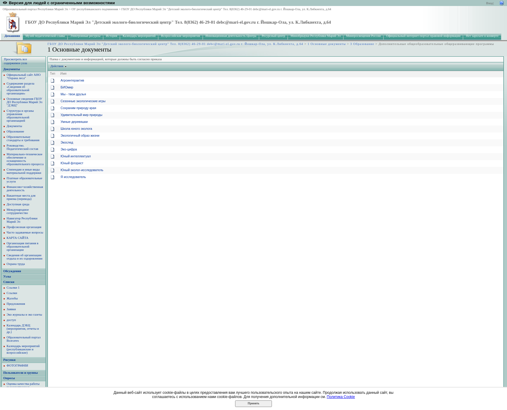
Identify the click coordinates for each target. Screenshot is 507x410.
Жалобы (12, 298)
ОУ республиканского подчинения (94, 9)
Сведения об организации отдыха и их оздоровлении (24, 257)
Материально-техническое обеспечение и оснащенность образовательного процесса (25, 159)
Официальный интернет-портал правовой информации (423, 35)
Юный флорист (72, 163)
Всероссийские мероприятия (180, 35)
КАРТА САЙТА (17, 237)
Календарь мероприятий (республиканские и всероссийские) (23, 349)
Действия (57, 66)
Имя (63, 73)
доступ (11, 320)
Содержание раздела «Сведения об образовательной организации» (20, 88)
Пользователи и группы (20, 372)
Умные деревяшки (74, 121)
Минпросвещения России (363, 35)
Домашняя (12, 35)
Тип (52, 73)
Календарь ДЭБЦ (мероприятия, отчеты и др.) (23, 329)
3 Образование (362, 44)
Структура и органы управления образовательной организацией (20, 115)
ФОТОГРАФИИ (17, 365)
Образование (15, 131)
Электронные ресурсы (85, 35)
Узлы (7, 276)
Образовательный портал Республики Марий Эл (35, 9)
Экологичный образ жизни (80, 135)
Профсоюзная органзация (24, 227)
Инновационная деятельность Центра (230, 35)
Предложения (16, 303)
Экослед (67, 142)
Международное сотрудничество (18, 211)
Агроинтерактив (72, 80)
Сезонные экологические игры (83, 101)
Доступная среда (18, 204)
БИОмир (67, 87)
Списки (8, 282)
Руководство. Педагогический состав (22, 147)
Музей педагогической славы (45, 35)
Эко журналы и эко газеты (24, 314)
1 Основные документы (326, 44)
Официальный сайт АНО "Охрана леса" (24, 76)
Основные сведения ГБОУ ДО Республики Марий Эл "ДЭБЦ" (24, 102)
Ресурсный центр (273, 35)
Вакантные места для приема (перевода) (21, 197)
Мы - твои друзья (73, 94)
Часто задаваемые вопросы (25, 232)
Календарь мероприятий (139, 35)
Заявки (11, 309)
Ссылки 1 (13, 287)
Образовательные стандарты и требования (23, 138)
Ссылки (12, 293)
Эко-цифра (69, 149)
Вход (489, 3)
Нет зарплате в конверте (482, 35)
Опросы (9, 378)
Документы (11, 69)
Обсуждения (12, 271)
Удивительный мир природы (82, 115)
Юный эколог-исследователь (82, 170)
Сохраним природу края (78, 108)
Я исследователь (73, 177)
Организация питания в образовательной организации (22, 246)
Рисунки (9, 359)
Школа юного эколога (76, 128)
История (111, 35)
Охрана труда (16, 264)
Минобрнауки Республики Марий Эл (315, 35)
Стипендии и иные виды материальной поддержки (24, 171)
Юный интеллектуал (76, 156)
